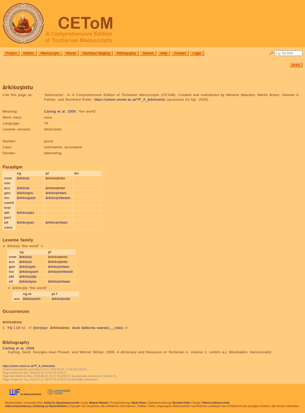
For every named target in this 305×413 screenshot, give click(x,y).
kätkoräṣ (89, 328)
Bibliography (126, 53)
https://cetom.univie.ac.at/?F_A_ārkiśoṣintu (129, 99)
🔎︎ (271, 53)
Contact (180, 53)
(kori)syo (40, 328)
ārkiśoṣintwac (57, 222)
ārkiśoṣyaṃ (26, 198)
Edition (28, 53)
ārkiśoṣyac (25, 222)
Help (163, 53)
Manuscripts (50, 53)
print (296, 65)
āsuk (76, 328)
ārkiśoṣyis (25, 193)
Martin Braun (139, 402)
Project (11, 53)
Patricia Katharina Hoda (215, 402)
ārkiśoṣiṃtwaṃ (58, 198)
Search (148, 53)
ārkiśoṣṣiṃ (32, 299)
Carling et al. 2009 (60, 111)
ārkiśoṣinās (61, 299)
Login (197, 53)
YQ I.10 (13, 328)
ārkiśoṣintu (60, 328)
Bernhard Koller (181, 402)
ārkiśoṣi (23, 178)
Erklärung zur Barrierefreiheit (49, 406)
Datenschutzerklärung (17, 406)
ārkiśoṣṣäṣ (25, 213)
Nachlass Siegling (96, 53)
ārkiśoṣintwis (56, 193)
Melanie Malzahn (99, 402)
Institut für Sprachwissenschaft (61, 402)
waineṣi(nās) (110, 328)
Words (71, 53)
